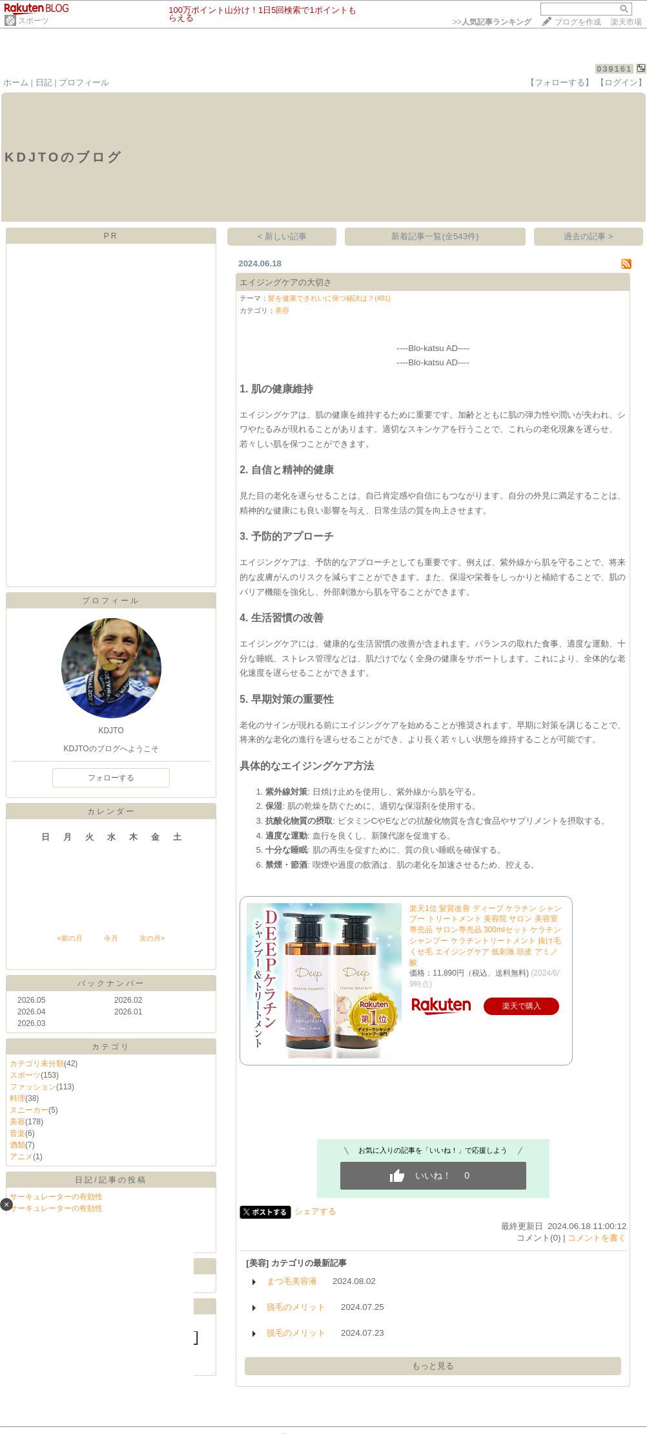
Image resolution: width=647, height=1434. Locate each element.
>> (492, 22)
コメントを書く (597, 1238)
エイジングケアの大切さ (286, 282)
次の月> (152, 938)
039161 (614, 69)
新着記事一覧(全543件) (434, 236)
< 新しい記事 (282, 236)
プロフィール (84, 82)
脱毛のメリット (296, 1307)
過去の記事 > (588, 236)
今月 (111, 938)
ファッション (33, 1086)
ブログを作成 (578, 22)
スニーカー (29, 1110)
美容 (17, 1121)
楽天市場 (626, 22)
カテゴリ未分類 (37, 1063)
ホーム (15, 82)
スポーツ (33, 20)
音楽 (17, 1133)
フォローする (111, 777)
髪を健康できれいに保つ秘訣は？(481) (329, 298)
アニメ (21, 1156)
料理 (17, 1098)
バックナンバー (111, 983)
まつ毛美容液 (292, 1281)
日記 (44, 82)
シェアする (315, 1211)
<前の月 (69, 938)
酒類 (17, 1145)
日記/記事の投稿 (111, 1179)
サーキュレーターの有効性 (56, 1196)
